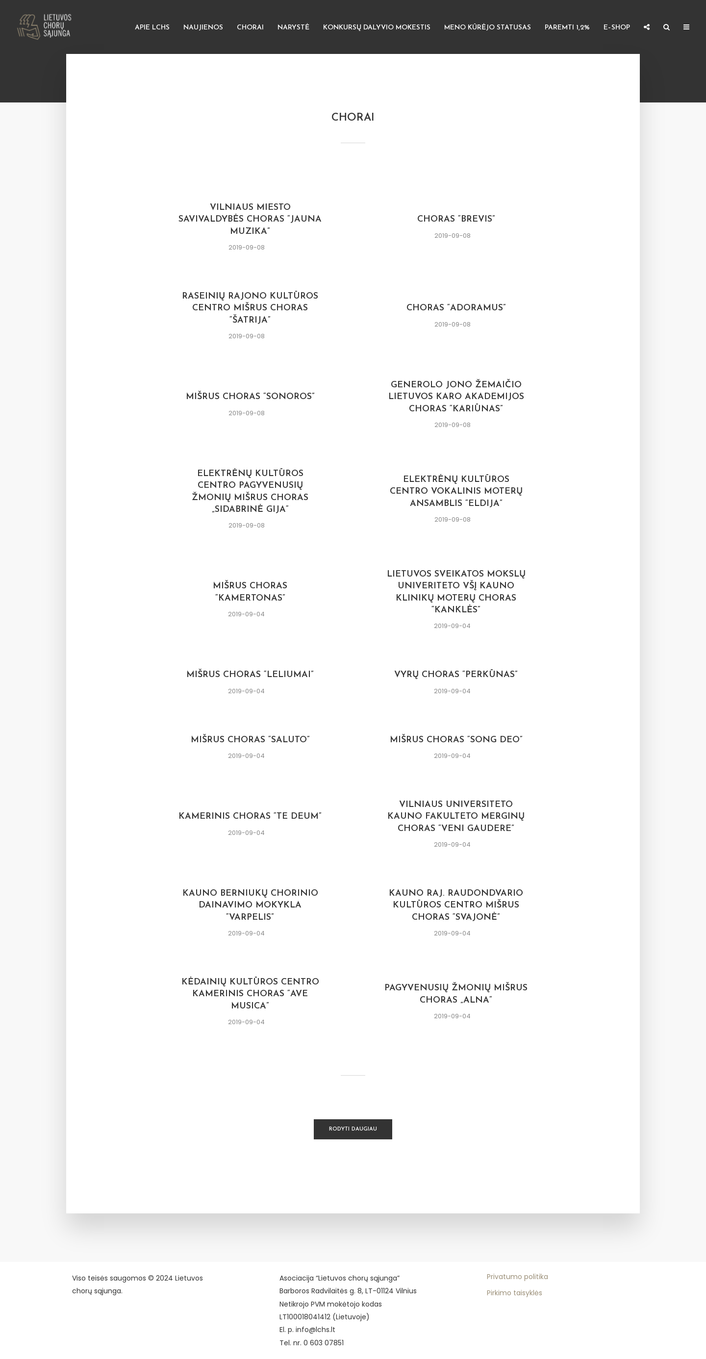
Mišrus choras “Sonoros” (250, 397)
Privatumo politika (517, 1277)
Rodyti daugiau (353, 1129)
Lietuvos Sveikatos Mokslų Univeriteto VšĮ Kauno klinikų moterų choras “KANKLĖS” (456, 592)
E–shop (617, 27)
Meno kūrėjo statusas (487, 27)
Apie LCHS (152, 27)
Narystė (293, 27)
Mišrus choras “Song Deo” (456, 740)
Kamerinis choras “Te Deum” (250, 816)
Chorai (250, 27)
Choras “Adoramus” (456, 308)
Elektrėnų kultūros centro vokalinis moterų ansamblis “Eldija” (456, 491)
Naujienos (203, 27)
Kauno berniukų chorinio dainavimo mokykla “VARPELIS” (250, 905)
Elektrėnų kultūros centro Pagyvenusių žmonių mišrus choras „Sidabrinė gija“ (250, 491)
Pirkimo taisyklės (514, 1293)
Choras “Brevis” (456, 219)
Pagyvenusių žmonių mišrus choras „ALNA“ (456, 994)
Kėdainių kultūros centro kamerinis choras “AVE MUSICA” (250, 994)
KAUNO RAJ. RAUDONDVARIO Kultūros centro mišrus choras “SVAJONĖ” (456, 905)
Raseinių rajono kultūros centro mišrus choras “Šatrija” (250, 308)
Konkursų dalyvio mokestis (376, 27)
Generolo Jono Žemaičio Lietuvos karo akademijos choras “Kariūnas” (456, 397)
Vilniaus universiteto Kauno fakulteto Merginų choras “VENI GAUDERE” (456, 816)
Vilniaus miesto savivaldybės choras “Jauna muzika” (250, 219)
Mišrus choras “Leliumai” (250, 675)
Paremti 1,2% (567, 27)
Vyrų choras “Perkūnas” (456, 675)
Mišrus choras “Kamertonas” (250, 592)
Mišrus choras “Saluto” (250, 740)
